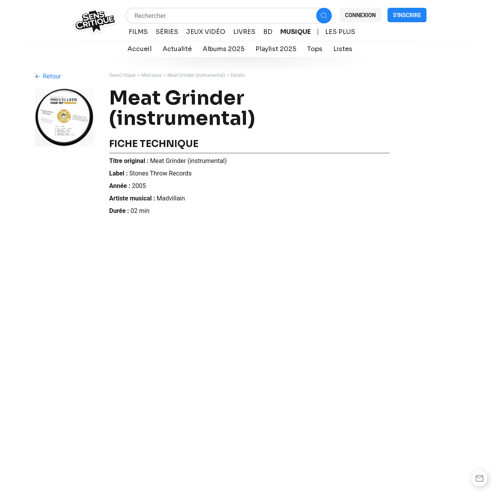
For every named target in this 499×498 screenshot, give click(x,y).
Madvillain (171, 198)
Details (237, 75)
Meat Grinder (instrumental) (196, 75)
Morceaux (151, 75)
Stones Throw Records (160, 173)
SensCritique (122, 75)
